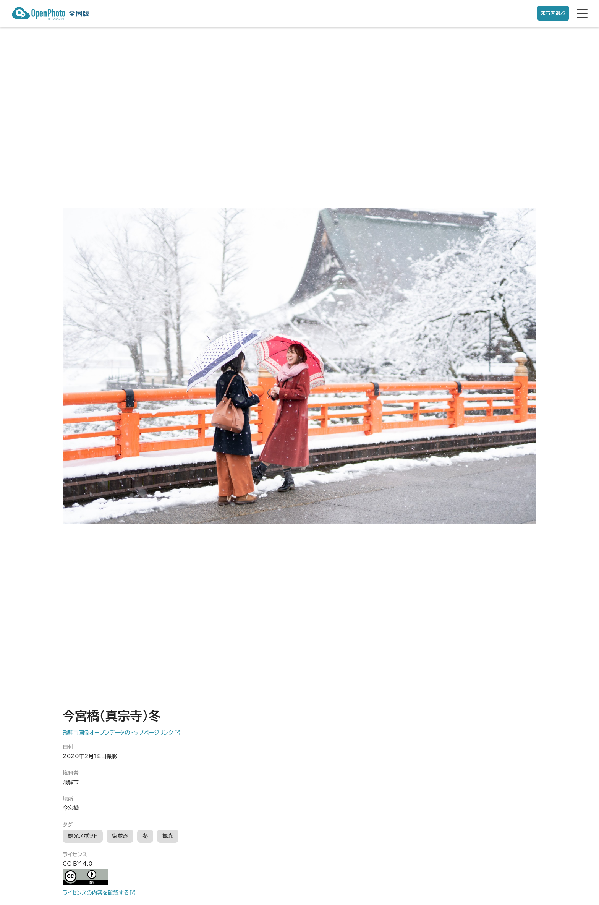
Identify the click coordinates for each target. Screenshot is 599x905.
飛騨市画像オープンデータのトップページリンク (118, 732)
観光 (167, 836)
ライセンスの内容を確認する (96, 892)
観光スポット (82, 836)
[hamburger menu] (582, 13)
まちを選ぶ (553, 13)
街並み (120, 836)
